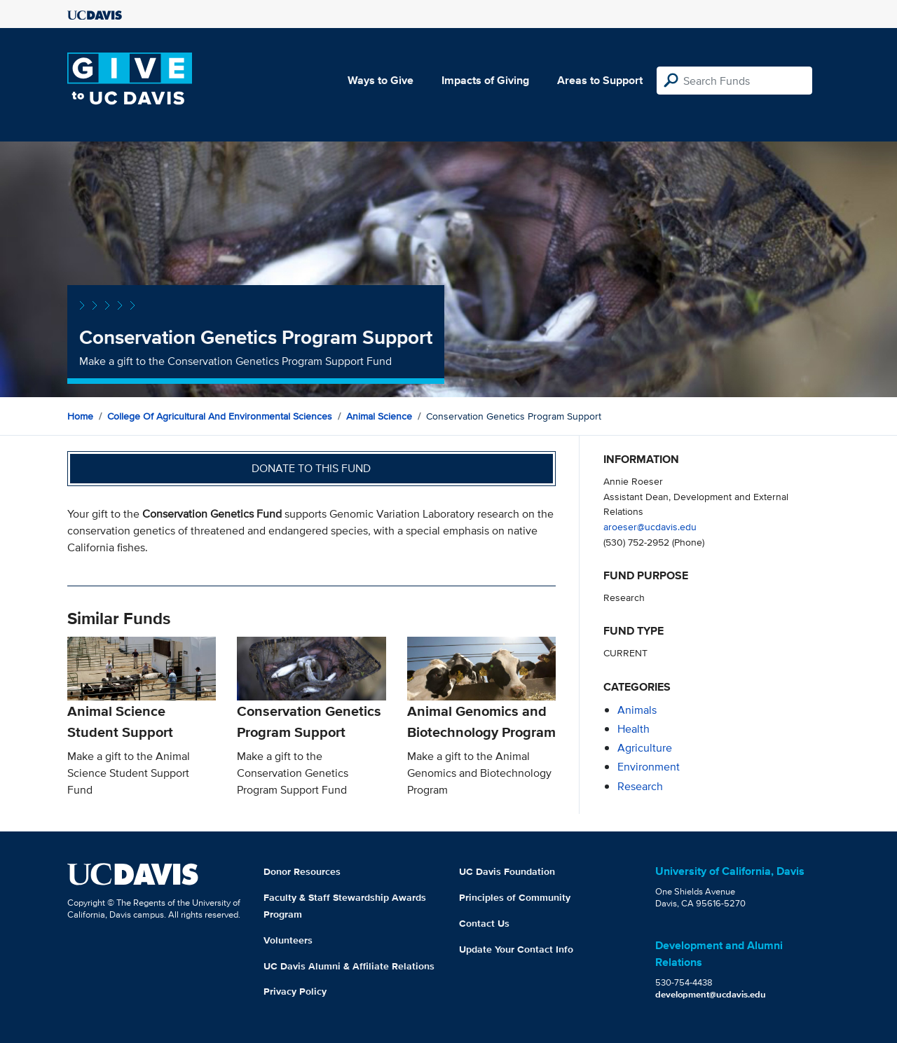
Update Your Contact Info (516, 949)
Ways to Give (380, 80)
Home (80, 416)
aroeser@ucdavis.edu (650, 526)
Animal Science (379, 416)
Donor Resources (302, 871)
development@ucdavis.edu (710, 994)
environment (648, 767)
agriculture (644, 748)
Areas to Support (600, 80)
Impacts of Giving (485, 80)
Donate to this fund (311, 468)
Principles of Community (514, 897)
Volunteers (288, 940)
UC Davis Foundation (507, 871)
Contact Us (484, 923)
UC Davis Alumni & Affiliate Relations (348, 966)
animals (637, 710)
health (633, 729)
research (640, 786)
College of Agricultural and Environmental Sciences (219, 416)
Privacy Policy (295, 991)
